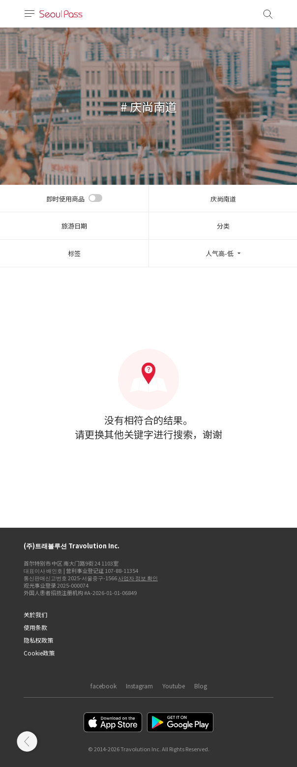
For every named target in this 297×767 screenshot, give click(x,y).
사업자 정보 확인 (138, 578)
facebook (103, 686)
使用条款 (35, 627)
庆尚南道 (223, 198)
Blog (200, 686)
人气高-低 (220, 253)
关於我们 (35, 614)
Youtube (173, 686)
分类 (223, 225)
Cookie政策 (39, 653)
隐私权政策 (38, 640)
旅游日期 (74, 225)
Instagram (139, 686)
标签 (74, 253)
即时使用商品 (65, 198)
